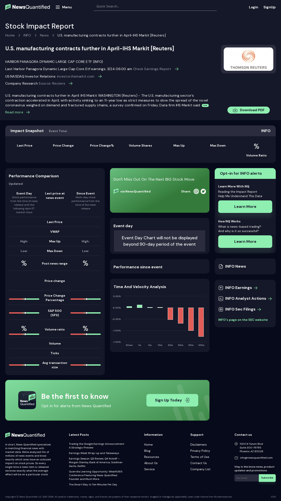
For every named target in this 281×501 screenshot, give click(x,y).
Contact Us (198, 463)
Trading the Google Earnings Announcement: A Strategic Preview (96, 445)
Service (149, 469)
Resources (151, 457)
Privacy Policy (200, 451)
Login (253, 7)
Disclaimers (198, 445)
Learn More (245, 206)
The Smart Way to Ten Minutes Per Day (93, 484)
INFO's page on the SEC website (243, 320)
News (44, 35)
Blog (147, 451)
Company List (200, 469)
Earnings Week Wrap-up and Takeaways (94, 453)
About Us (151, 463)
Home (10, 35)
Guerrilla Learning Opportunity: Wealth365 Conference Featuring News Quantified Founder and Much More (95, 475)
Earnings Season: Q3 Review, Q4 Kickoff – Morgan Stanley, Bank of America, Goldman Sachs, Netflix (95, 462)
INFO (27, 35)
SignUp (269, 7)
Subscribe (268, 477)
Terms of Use (199, 457)
